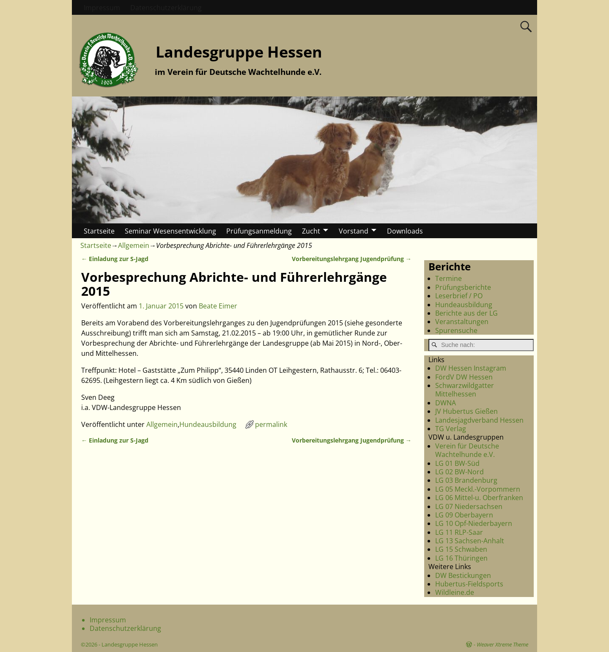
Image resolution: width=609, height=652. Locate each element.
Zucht (311, 231)
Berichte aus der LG (466, 313)
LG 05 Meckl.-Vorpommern (477, 489)
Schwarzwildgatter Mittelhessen (464, 390)
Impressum (102, 7)
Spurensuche (456, 330)
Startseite (99, 231)
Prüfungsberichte (463, 287)
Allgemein (133, 245)
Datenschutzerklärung (166, 7)
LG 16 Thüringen (461, 558)
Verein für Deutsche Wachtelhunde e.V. (467, 450)
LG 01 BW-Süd (457, 463)
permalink (271, 424)
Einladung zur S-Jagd (114, 259)
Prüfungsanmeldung (259, 231)
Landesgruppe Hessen (239, 51)
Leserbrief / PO (459, 295)
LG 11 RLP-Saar (459, 532)
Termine (448, 278)
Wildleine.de (454, 592)
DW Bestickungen (463, 575)
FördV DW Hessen (464, 377)
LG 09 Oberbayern (464, 515)
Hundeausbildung (207, 424)
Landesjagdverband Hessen (479, 420)
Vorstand (353, 231)
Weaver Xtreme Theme (502, 644)
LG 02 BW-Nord (459, 471)
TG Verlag (450, 428)
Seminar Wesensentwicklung (170, 231)
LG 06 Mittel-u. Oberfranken (479, 497)
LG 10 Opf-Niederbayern (473, 523)
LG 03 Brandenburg (466, 480)
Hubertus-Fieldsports (469, 584)
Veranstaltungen (461, 321)
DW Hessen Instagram (470, 368)
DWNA (445, 402)
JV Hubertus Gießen (466, 411)
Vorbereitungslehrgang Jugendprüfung (351, 259)
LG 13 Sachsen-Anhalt (469, 540)
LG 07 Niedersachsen (468, 506)
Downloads (405, 231)
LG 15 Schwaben (461, 549)
